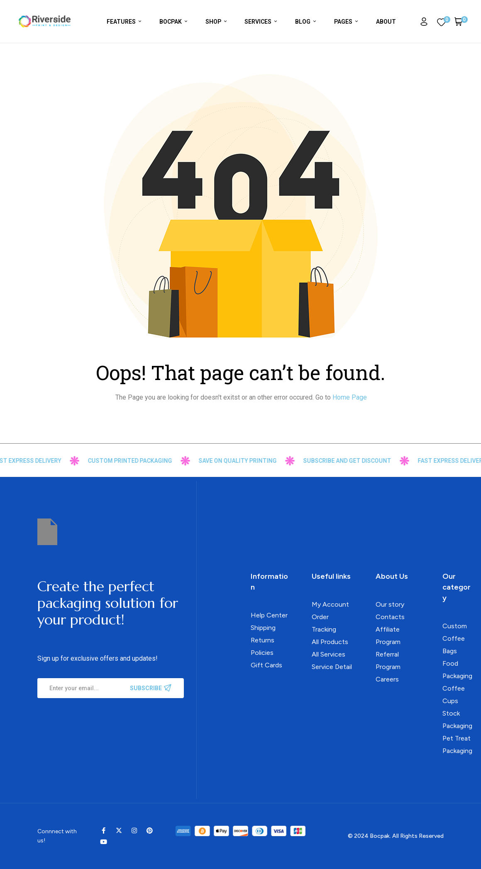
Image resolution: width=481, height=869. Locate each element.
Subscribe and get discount (359, 460)
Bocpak (380, 835)
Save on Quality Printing (249, 460)
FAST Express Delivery (38, 460)
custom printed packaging (141, 460)
